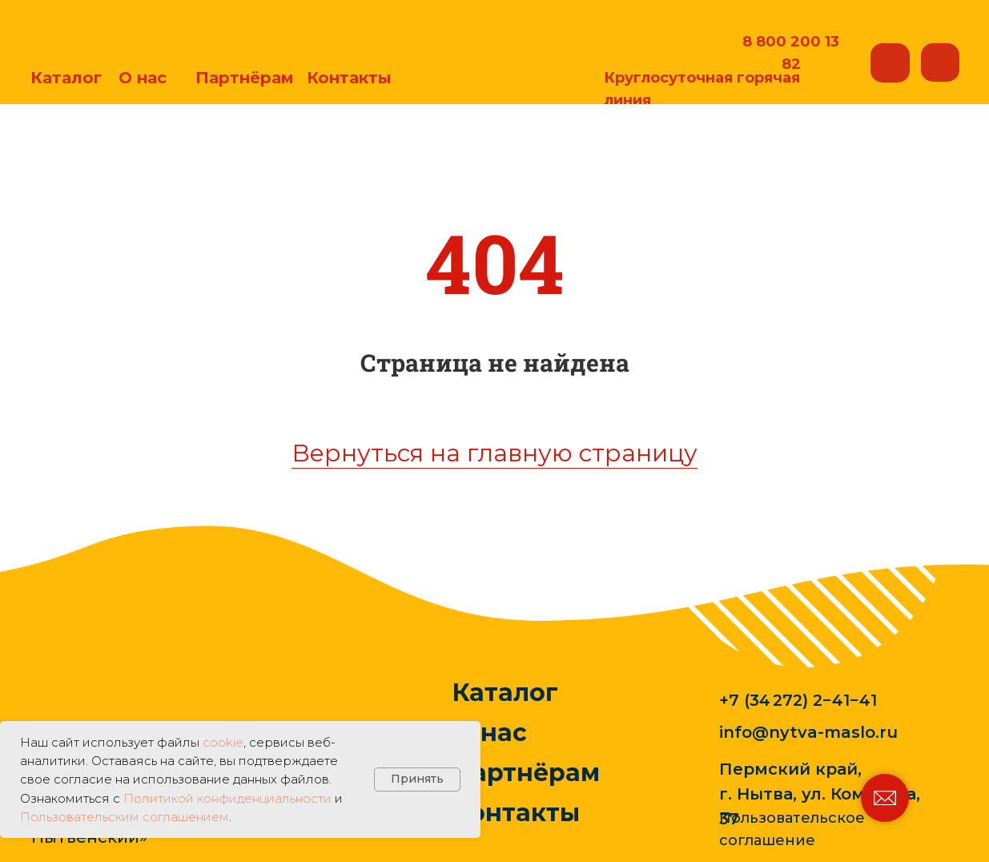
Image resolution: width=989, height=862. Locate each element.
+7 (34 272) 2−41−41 (798, 700)
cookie (223, 742)
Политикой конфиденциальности (227, 798)
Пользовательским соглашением (124, 816)
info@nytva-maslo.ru (808, 732)
